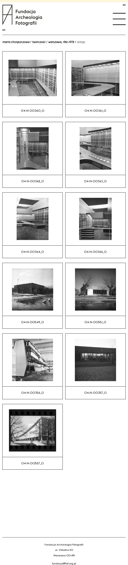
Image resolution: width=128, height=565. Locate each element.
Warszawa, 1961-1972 (61, 42)
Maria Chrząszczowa (15, 42)
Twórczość (38, 42)
